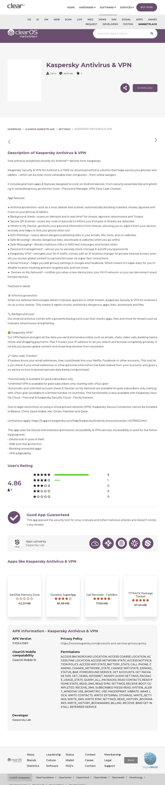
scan (68, 19)
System (128, 24)
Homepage (14, 129)
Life (79, 19)
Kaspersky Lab (35, 533)
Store (131, 748)
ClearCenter (65, 765)
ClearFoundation (45, 765)
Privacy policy (86, 781)
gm (46, 19)
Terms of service (106, 781)
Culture (51, 748)
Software (52, 754)
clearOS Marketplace (40, 129)
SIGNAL (126, 19)
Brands (31, 748)
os (29, 19)
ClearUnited (82, 765)
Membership (112, 742)
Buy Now (147, 7)
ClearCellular (100, 765)
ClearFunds (38, 773)
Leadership (53, 742)
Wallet (70, 748)
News (30, 742)
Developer (110, 24)
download (145, 88)
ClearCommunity (18, 773)
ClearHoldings (56, 773)
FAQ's (69, 754)
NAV (114, 19)
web (57, 19)
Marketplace (147, 24)
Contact (90, 754)
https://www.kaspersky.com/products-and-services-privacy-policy (103, 631)
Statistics (33, 754)
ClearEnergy (135, 765)
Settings (64, 129)
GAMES (152, 19)
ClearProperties (77, 773)
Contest (90, 742)
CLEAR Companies (20, 765)
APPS (139, 19)
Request (91, 24)
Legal (108, 748)
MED (90, 19)
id (37, 19)
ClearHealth (118, 765)
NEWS (102, 19)
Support (109, 754)
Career (89, 748)
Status (70, 742)
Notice (122, 781)
